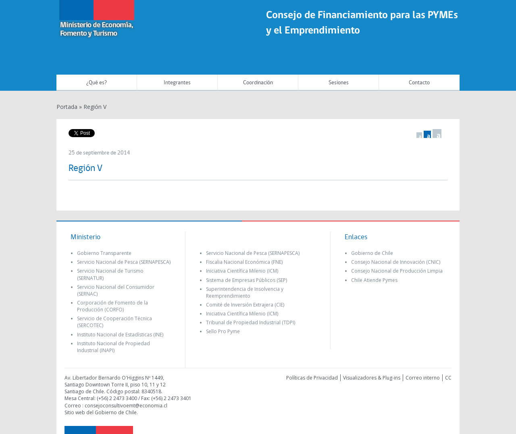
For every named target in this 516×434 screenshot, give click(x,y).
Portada (66, 107)
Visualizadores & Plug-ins (371, 377)
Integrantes (177, 83)
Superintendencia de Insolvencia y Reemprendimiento (244, 292)
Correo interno (423, 377)
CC (448, 377)
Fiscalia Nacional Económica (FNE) (244, 262)
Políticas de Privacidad (312, 377)
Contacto (419, 83)
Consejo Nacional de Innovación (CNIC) (395, 262)
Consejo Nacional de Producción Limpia (397, 270)
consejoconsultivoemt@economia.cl (126, 405)
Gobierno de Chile (372, 253)
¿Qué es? (96, 83)
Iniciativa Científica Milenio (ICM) (242, 270)
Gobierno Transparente (104, 253)
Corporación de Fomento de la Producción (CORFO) (112, 306)
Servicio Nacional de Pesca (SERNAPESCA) (124, 262)
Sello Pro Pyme (223, 331)
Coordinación (258, 83)
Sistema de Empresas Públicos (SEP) (246, 280)
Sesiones (339, 83)
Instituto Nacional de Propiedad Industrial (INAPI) (113, 347)
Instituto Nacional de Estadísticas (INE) (120, 334)
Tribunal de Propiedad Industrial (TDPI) (250, 322)
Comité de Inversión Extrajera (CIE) (245, 304)
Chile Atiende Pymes (374, 280)
